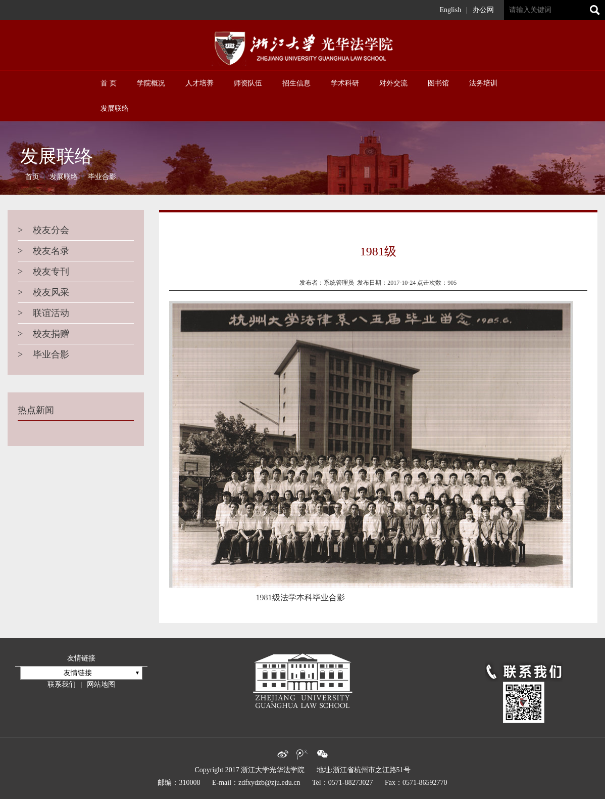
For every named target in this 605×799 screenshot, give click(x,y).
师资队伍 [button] (248, 83)
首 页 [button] (108, 83)
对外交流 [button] (393, 83)
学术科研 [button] (345, 83)
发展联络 (63, 177)
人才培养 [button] (199, 83)
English (450, 10)
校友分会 (43, 230)
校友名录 (43, 251)
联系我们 (61, 684)
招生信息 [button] (296, 83)
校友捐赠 (43, 334)
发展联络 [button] (114, 108)
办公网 (483, 10)
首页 (32, 177)
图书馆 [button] (438, 83)
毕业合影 (102, 177)
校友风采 (43, 292)
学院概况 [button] (151, 83)
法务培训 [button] (483, 83)
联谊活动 (43, 313)
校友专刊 (43, 272)
